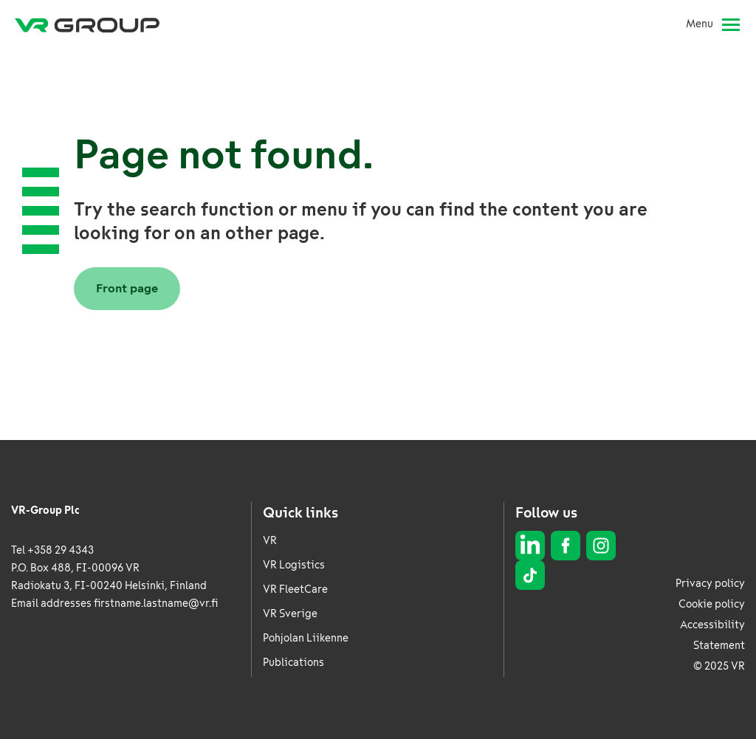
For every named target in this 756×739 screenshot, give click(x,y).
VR (270, 541)
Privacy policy (710, 583)
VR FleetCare (295, 589)
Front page (127, 288)
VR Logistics (294, 565)
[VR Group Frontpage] (87, 24)
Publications (293, 662)
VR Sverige (290, 614)
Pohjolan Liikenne (305, 638)
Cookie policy (711, 604)
